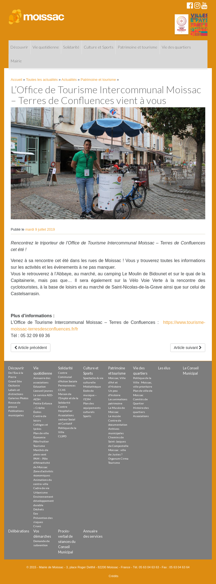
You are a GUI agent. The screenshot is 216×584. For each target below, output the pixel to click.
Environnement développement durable (43, 501)
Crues (37, 526)
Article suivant (188, 347)
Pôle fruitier (41, 441)
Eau (35, 513)
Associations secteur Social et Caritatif (66, 419)
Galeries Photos (18, 398)
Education (39, 386)
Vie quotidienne (46, 47)
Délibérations (18, 531)
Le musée (114, 416)
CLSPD (62, 436)
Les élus (164, 368)
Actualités (69, 80)
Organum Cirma (118, 458)
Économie (39, 437)
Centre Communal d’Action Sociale (67, 377)
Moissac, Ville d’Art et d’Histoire (117, 382)
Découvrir (19, 47)
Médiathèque (92, 386)
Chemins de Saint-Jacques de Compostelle (118, 441)
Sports (87, 416)
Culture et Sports (99, 47)
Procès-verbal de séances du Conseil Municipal (66, 541)
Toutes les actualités (42, 80)
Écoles (37, 412)
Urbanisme (40, 492)
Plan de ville (41, 433)
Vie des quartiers (176, 47)
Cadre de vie (41, 488)
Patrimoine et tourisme (137, 47)
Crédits (113, 576)
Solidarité (71, 47)
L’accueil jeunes (43, 390)
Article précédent (30, 347)
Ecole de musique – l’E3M (90, 395)
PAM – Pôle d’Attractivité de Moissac (41, 463)
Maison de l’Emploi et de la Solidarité (68, 398)
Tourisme (39, 445)
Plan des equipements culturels (92, 408)
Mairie (16, 60)
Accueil (16, 80)
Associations (141, 416)
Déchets (38, 509)
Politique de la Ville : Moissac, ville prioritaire (142, 382)
